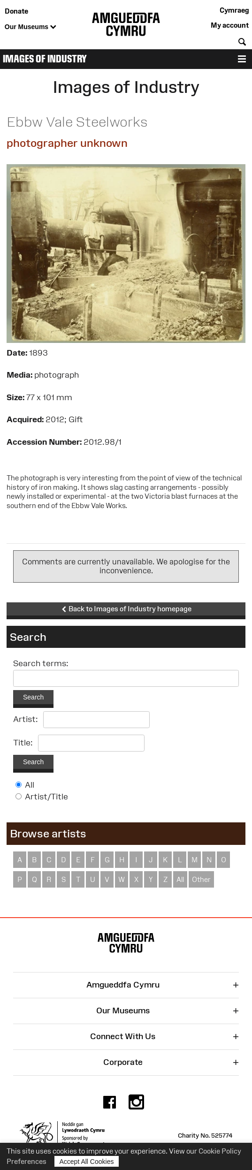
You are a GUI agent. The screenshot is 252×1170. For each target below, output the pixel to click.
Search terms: (41, 663)
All (29, 785)
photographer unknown (67, 143)
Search (33, 697)
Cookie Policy (220, 1151)
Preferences (26, 1161)
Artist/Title (46, 796)
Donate (16, 11)
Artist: (25, 719)
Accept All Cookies (87, 1161)
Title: (23, 742)
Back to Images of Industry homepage (126, 609)
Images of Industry (45, 59)
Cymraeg (234, 10)
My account (230, 25)
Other (201, 879)
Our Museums (30, 27)
